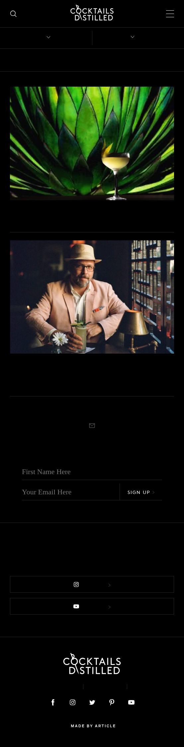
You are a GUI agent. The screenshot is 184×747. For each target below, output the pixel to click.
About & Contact (48, 686)
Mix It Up (19, 209)
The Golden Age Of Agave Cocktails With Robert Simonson (81, 377)
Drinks (152, 60)
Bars (34, 60)
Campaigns (119, 60)
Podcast (149, 686)
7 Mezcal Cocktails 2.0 (55, 218)
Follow (92, 585)
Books (57, 60)
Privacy (105, 686)
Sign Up (141, 492)
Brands (84, 60)
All (14, 60)
